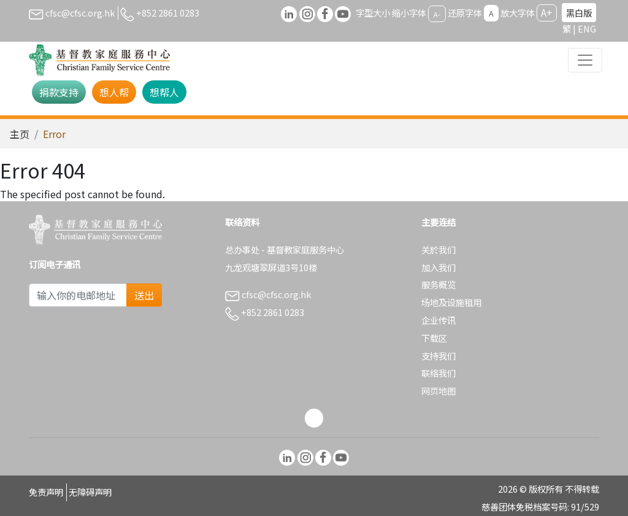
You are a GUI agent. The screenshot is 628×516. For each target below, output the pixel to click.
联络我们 (438, 372)
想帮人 (164, 92)
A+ (547, 12)
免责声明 (46, 491)
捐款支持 (58, 92)
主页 (19, 133)
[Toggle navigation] (585, 60)
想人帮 (114, 92)
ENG (587, 28)
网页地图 (438, 390)
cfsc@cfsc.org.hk (72, 12)
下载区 (434, 337)
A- (437, 13)
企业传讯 (438, 320)
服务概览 (438, 284)
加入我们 (438, 267)
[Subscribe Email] (78, 295)
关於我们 (438, 249)
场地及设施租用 (451, 302)
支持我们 (438, 355)
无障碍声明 (90, 491)
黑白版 (579, 12)
